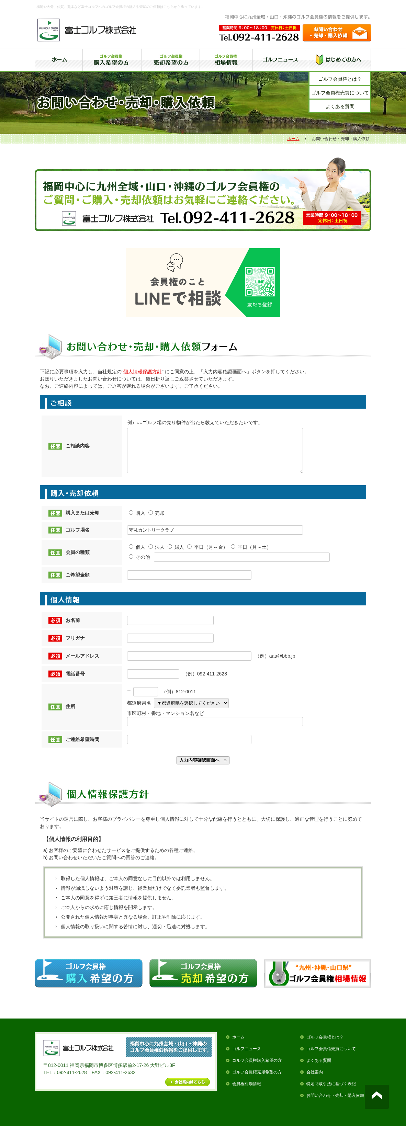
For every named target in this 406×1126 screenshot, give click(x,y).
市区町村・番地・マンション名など (165, 721)
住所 (70, 714)
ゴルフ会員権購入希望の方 (257, 1068)
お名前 (73, 628)
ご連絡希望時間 (82, 747)
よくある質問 (340, 106)
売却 (156, 521)
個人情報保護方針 (142, 371)
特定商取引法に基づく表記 (331, 1092)
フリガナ (75, 646)
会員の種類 (78, 560)
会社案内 (314, 1080)
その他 (139, 565)
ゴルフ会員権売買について (340, 92)
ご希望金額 (78, 583)
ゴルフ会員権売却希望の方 (257, 1080)
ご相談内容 (78, 450)
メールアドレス (82, 664)
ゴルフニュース (246, 1057)
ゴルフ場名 (78, 538)
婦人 (176, 555)
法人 (156, 555)
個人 (137, 555)
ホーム (293, 138)
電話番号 (75, 682)
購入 (137, 521)
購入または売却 (82, 521)
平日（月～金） (207, 555)
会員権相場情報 (246, 1092)
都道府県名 (139, 711)
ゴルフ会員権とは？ (340, 79)
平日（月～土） (251, 555)
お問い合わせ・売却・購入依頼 (335, 1103)
